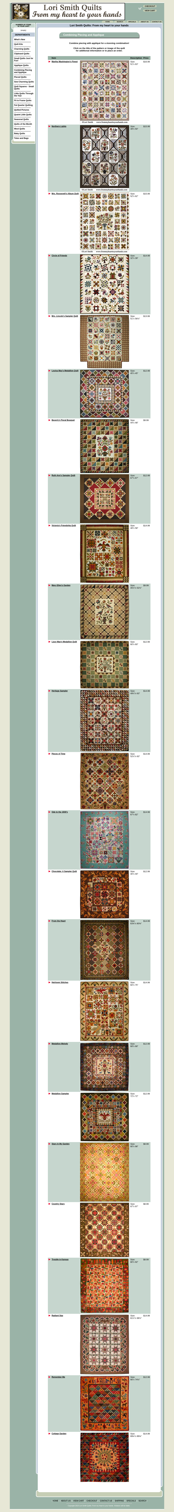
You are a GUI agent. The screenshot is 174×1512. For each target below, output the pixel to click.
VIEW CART (78, 1501)
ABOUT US (66, 1501)
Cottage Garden (59, 1433)
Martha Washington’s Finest (65, 61)
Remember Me (58, 1377)
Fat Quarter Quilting (23, 105)
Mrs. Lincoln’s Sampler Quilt (65, 316)
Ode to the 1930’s (60, 812)
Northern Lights (59, 126)
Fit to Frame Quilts (22, 100)
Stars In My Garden (60, 1144)
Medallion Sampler (60, 1093)
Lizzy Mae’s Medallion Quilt (64, 642)
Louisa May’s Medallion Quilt (65, 371)
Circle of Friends (59, 255)
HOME (55, 1501)
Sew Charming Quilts (24, 82)
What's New (19, 39)
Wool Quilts (19, 129)
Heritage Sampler (60, 691)
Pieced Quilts (20, 77)
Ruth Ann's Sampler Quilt (63, 475)
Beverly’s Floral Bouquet (63, 420)
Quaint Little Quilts (23, 114)
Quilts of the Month (23, 124)
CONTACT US (106, 1501)
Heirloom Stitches (60, 982)
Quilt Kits (18, 44)
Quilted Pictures (21, 110)
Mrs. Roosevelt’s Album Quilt (65, 194)
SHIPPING (119, 1501)
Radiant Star (57, 1315)
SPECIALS (131, 1501)
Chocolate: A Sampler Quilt (64, 871)
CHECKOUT (91, 1501)
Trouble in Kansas (60, 1259)
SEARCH (142, 1501)
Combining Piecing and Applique (23, 71)
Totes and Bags (21, 138)
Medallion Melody (60, 1044)
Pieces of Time (58, 754)
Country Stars (58, 1204)
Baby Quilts (19, 133)
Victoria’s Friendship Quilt (64, 525)
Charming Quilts (21, 49)
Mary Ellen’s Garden (61, 585)
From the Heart (59, 921)
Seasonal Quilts (21, 119)
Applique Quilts (21, 65)
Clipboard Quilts (21, 54)
